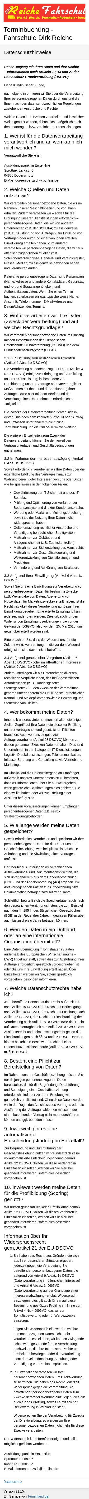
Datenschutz (13, 1482)
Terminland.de (38, 1496)
